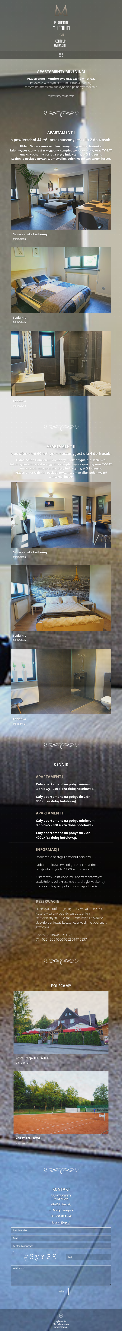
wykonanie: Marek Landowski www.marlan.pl (61, 1324)
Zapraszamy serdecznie (61, 96)
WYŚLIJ (61, 1291)
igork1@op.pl (61, 1222)
